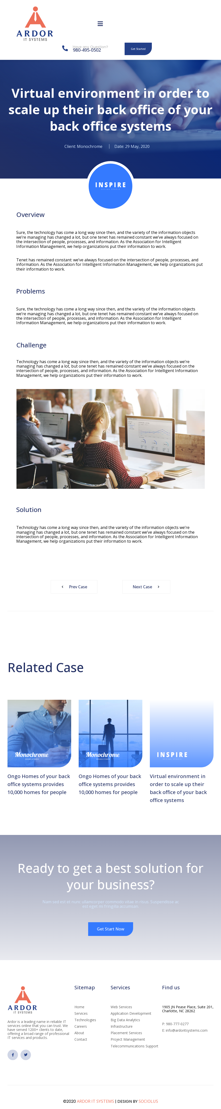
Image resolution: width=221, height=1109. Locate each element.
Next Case (148, 587)
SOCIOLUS (148, 1101)
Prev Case (72, 587)
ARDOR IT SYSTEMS (95, 1101)
